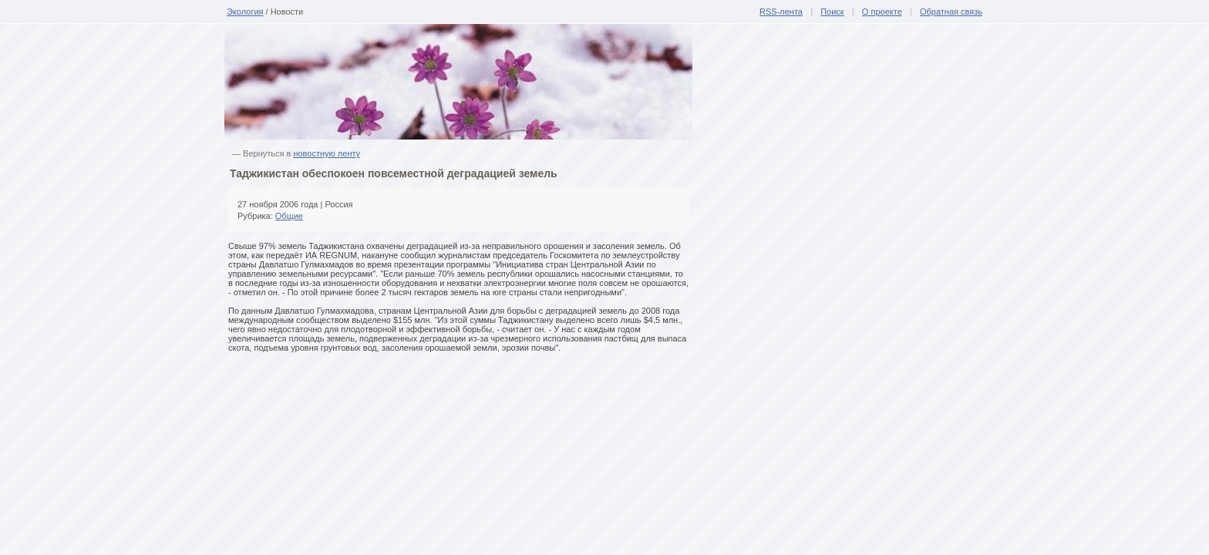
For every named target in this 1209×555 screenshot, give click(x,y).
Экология (245, 11)
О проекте (882, 11)
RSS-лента (781, 11)
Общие (289, 215)
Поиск (832, 11)
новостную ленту (326, 153)
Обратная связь (951, 11)
